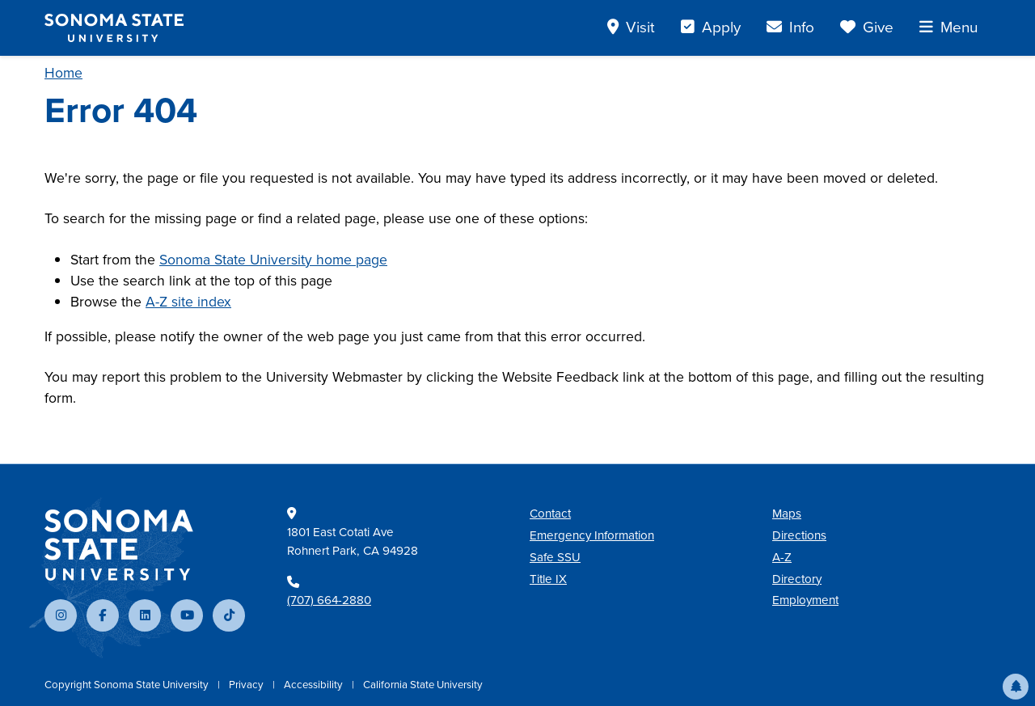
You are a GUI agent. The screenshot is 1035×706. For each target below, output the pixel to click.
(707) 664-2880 (329, 600)
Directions (799, 535)
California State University (423, 684)
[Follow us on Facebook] (103, 615)
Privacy (247, 684)
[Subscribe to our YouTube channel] (187, 615)
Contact (550, 513)
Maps (786, 513)
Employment (805, 600)
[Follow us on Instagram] (60, 615)
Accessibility (314, 684)
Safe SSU (555, 557)
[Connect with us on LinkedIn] (145, 615)
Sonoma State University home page (273, 259)
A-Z (782, 557)
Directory (797, 579)
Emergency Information (592, 535)
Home (63, 72)
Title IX (548, 579)
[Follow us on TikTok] (229, 615)
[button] (1016, 687)
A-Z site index (188, 301)
